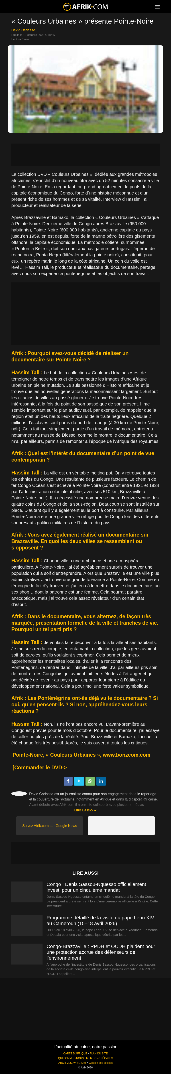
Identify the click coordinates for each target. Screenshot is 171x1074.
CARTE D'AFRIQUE (75, 1053)
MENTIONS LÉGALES (99, 1058)
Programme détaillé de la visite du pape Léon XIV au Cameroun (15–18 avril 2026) (100, 920)
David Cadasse (23, 30)
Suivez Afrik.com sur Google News (49, 826)
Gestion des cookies (101, 1062)
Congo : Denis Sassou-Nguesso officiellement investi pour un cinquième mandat (96, 887)
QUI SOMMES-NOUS (71, 1058)
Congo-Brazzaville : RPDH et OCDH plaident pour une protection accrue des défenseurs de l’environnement (101, 952)
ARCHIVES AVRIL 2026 (72, 1062)
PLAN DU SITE (99, 1053)
